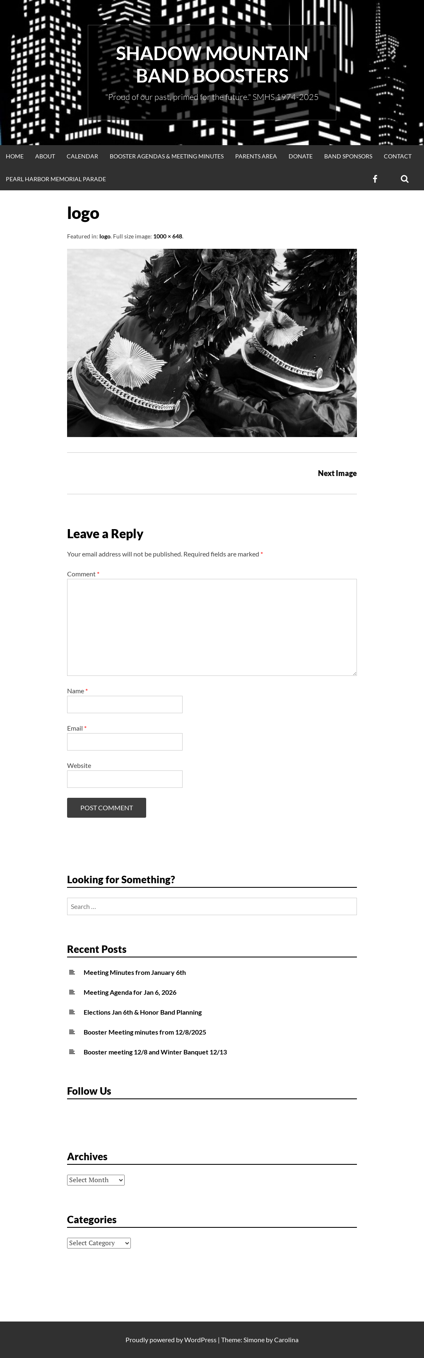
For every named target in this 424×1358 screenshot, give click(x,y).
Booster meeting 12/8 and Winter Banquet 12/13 (155, 1052)
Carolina (286, 1339)
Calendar (82, 156)
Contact (398, 156)
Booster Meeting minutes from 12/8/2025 (145, 1032)
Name (77, 691)
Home (15, 156)
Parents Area (256, 156)
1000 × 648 (167, 236)
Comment (83, 574)
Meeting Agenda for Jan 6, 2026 (130, 992)
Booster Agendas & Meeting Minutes (167, 156)
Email (77, 728)
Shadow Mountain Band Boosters (212, 64)
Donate (301, 156)
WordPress (200, 1339)
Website (79, 765)
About (45, 156)
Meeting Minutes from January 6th (135, 972)
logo (105, 236)
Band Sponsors (348, 156)
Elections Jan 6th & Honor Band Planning (143, 1012)
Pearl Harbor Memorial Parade (56, 178)
